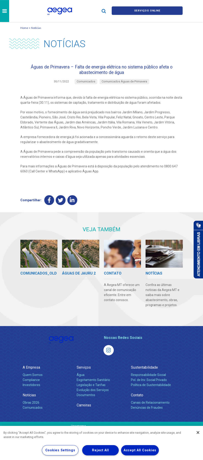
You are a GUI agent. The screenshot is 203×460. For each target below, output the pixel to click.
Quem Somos (33, 379)
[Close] (198, 432)
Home (24, 28)
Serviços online (147, 11)
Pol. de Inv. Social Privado (149, 384)
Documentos (86, 399)
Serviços (84, 371)
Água (80, 379)
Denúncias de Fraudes (147, 411)
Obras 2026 (31, 406)
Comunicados (33, 411)
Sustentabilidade (144, 371)
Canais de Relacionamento (150, 406)
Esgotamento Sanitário (93, 384)
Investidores (31, 389)
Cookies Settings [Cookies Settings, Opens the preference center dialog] (60, 450)
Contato (137, 399)
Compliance (31, 384)
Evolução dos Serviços (93, 394)
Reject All (100, 450)
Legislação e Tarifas (91, 389)
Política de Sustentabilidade (151, 389)
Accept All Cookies (140, 450)
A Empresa (31, 371)
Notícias (36, 28)
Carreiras (84, 409)
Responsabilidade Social (148, 379)
